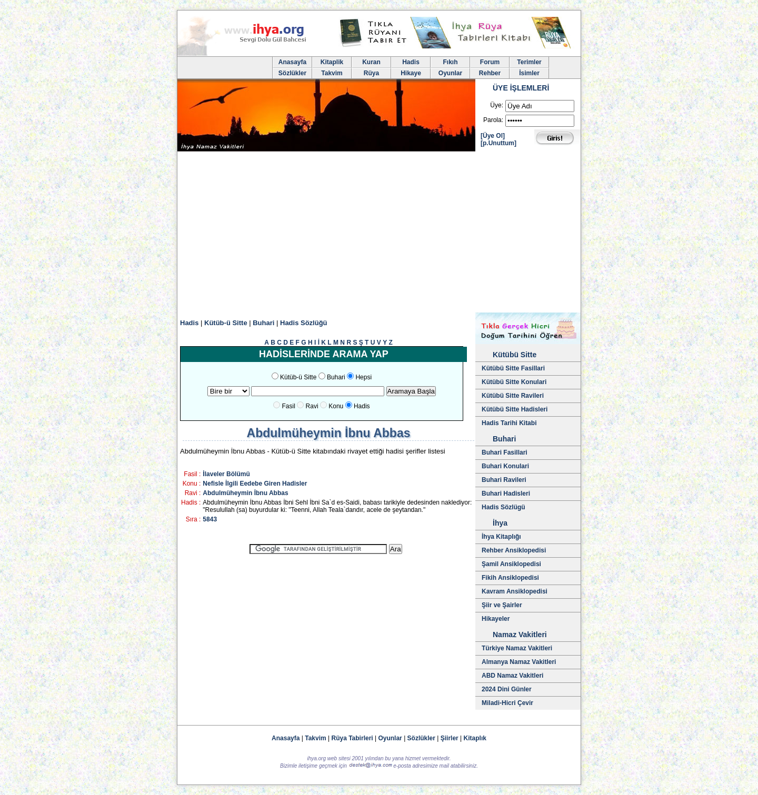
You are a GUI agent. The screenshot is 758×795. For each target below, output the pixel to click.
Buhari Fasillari (504, 452)
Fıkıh (450, 62)
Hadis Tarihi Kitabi (509, 423)
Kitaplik (332, 62)
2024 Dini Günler (507, 689)
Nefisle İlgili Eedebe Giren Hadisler (255, 483)
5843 (210, 519)
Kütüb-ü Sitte (225, 323)
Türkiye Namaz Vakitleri (517, 648)
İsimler (529, 73)
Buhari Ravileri (504, 480)
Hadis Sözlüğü (303, 323)
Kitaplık (475, 738)
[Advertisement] (379, 233)
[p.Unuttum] (498, 143)
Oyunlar (450, 73)
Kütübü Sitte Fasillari (513, 368)
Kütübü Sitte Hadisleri (514, 409)
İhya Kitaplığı (501, 536)
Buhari (263, 323)
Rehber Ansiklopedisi (514, 550)
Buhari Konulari (505, 466)
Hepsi (363, 377)
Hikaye (411, 73)
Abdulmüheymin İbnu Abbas (245, 493)
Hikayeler (496, 618)
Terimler (529, 62)
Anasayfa (292, 62)
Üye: (496, 105)
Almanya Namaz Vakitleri (519, 662)
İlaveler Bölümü (226, 474)
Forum (490, 62)
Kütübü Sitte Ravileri (513, 395)
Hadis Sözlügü (503, 507)
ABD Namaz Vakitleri (512, 675)
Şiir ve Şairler (502, 605)
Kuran (371, 62)
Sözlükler (292, 73)
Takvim (331, 73)
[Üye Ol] (493, 135)
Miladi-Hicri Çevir (507, 703)
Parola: (493, 120)
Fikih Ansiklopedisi (510, 577)
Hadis (411, 62)
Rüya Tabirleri (352, 738)
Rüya (371, 73)
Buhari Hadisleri (506, 493)
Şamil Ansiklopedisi (511, 564)
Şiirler (449, 738)
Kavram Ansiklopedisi (514, 591)
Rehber (490, 73)
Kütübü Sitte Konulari (514, 382)
